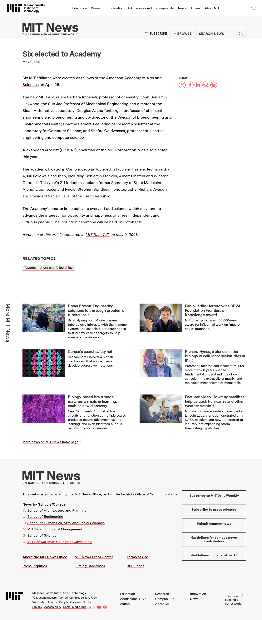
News (182, 8)
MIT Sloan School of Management (54, 529)
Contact (88, 602)
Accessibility (52, 607)
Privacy (37, 607)
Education (79, 8)
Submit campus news (214, 523)
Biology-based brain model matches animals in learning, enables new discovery (92, 401)
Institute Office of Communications (149, 494)
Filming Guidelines (90, 566)
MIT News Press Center (94, 557)
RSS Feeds (135, 566)
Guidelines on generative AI (214, 555)
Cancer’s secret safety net (90, 351)
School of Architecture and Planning (57, 510)
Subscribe (158, 33)
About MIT (212, 8)
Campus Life (165, 8)
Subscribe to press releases (214, 509)
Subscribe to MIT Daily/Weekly (214, 496)
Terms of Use (137, 557)
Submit (240, 33)
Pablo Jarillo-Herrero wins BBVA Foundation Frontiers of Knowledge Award (212, 310)
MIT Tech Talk (98, 234)
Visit (35, 602)
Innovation (116, 8)
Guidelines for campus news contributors (214, 539)
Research (97, 8)
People (63, 602)
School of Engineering (45, 516)
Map (43, 602)
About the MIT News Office (44, 557)
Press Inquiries (34, 566)
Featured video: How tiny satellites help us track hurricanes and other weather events (215, 401)
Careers (75, 602)
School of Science (42, 535)
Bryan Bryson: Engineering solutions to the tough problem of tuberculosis (97, 310)
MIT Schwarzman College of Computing (59, 542)
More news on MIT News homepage (50, 442)
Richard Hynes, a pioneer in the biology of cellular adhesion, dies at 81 (215, 356)
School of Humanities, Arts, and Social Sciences (66, 523)
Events (52, 602)
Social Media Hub (75, 607)
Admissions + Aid (140, 8)
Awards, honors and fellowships (48, 268)
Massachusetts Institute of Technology (59, 593)
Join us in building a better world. (234, 599)
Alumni (195, 8)
